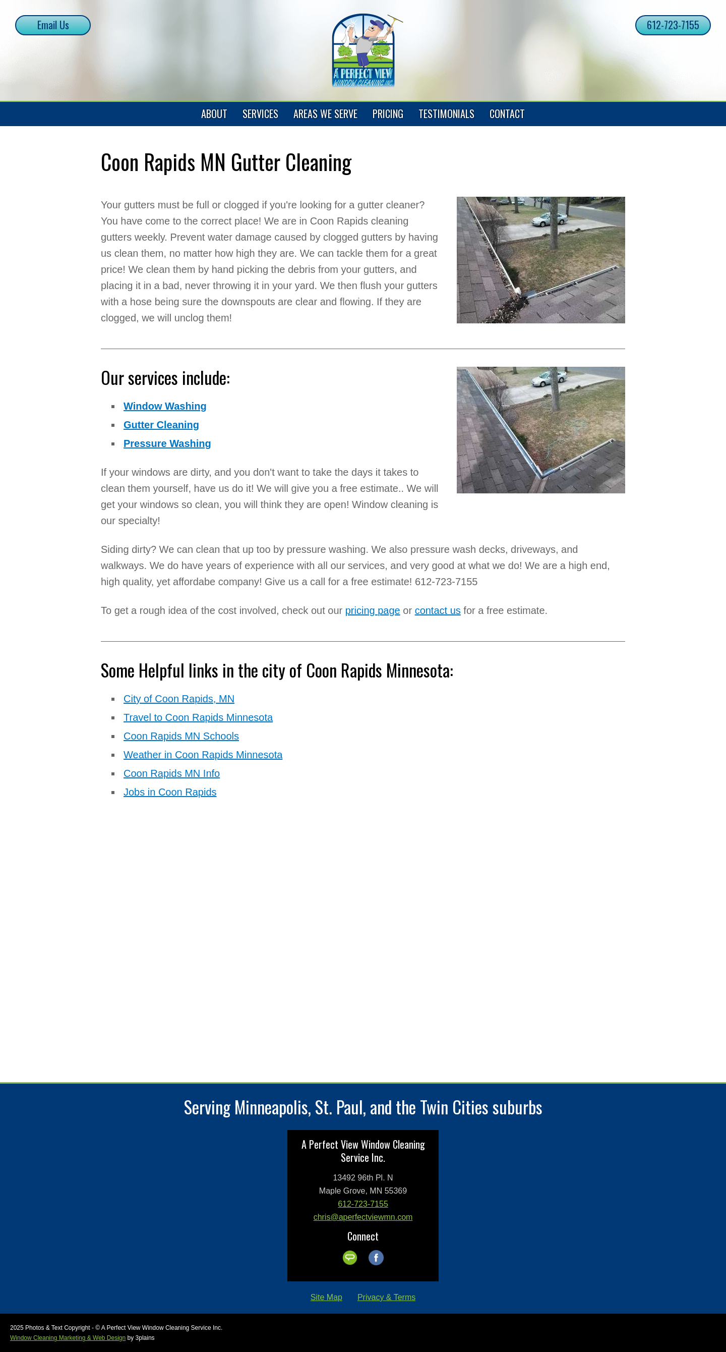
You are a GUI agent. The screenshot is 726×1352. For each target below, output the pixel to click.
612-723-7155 (673, 24)
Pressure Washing (167, 443)
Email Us (53, 24)
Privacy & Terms (386, 1297)
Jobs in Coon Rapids (170, 792)
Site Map (326, 1297)
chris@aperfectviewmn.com (363, 1217)
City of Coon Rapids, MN (179, 698)
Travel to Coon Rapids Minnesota (198, 717)
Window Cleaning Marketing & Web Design (68, 1337)
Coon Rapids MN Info (172, 773)
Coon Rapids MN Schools (181, 736)
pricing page (372, 610)
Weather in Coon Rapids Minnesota (203, 754)
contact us (438, 610)
